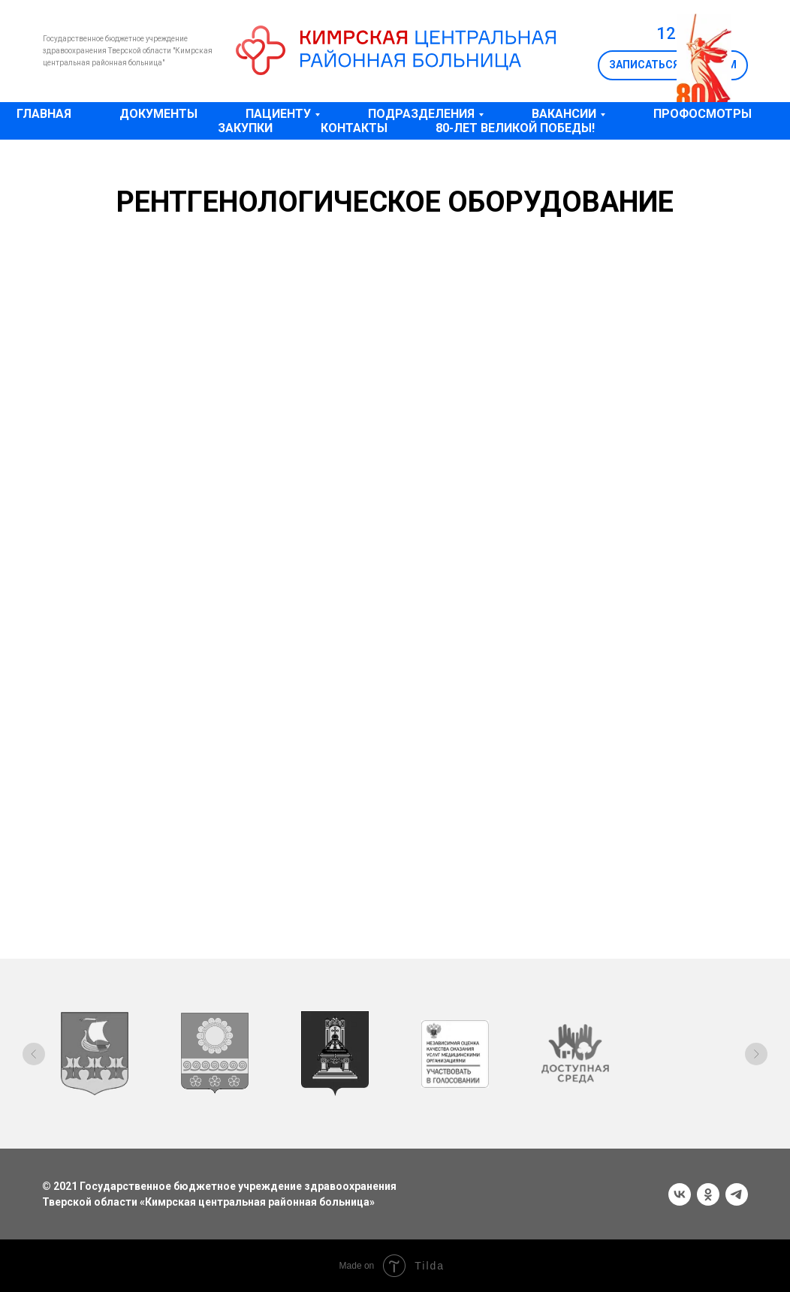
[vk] (679, 1194)
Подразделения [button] (421, 114)
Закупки (245, 128)
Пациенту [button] (278, 114)
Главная (44, 114)
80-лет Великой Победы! (515, 128)
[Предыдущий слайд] (34, 1054)
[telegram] (736, 1194)
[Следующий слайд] (756, 1054)
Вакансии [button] (564, 114)
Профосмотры (702, 114)
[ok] (708, 1194)
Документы (158, 114)
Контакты (354, 128)
